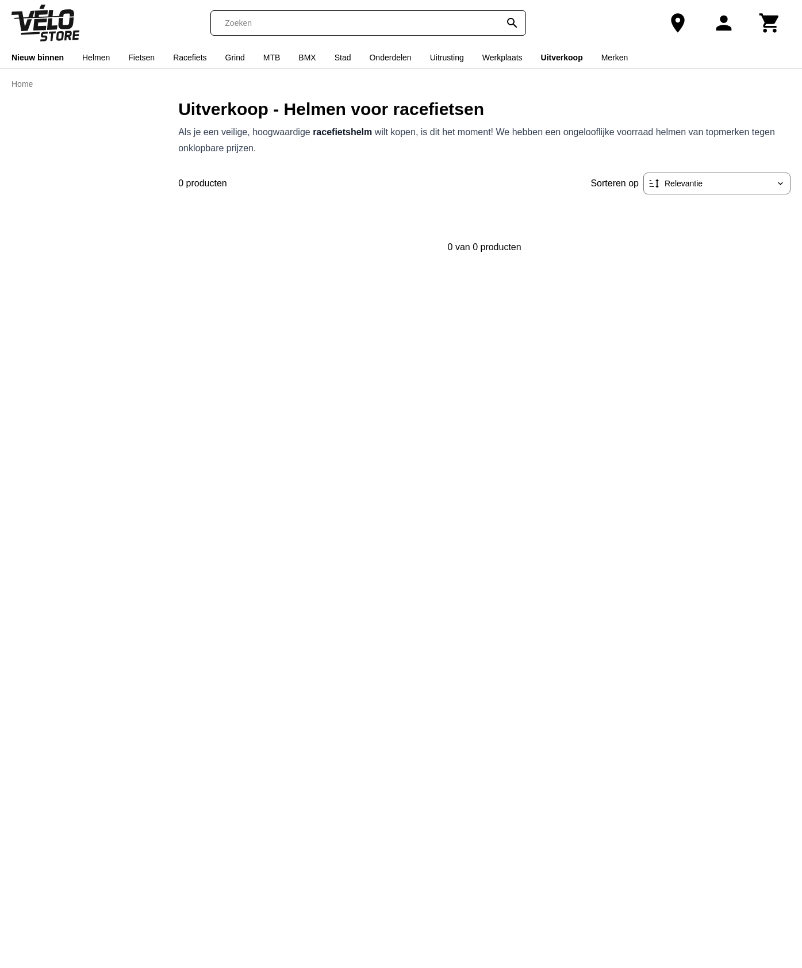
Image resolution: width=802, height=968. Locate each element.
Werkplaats (502, 57)
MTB (272, 57)
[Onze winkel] (677, 23)
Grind (235, 57)
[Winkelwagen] (769, 23)
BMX (307, 57)
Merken (614, 57)
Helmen (96, 57)
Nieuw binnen (37, 57)
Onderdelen (390, 57)
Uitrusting (447, 57)
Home (22, 84)
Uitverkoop (562, 57)
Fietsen (141, 57)
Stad (343, 57)
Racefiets (189, 57)
